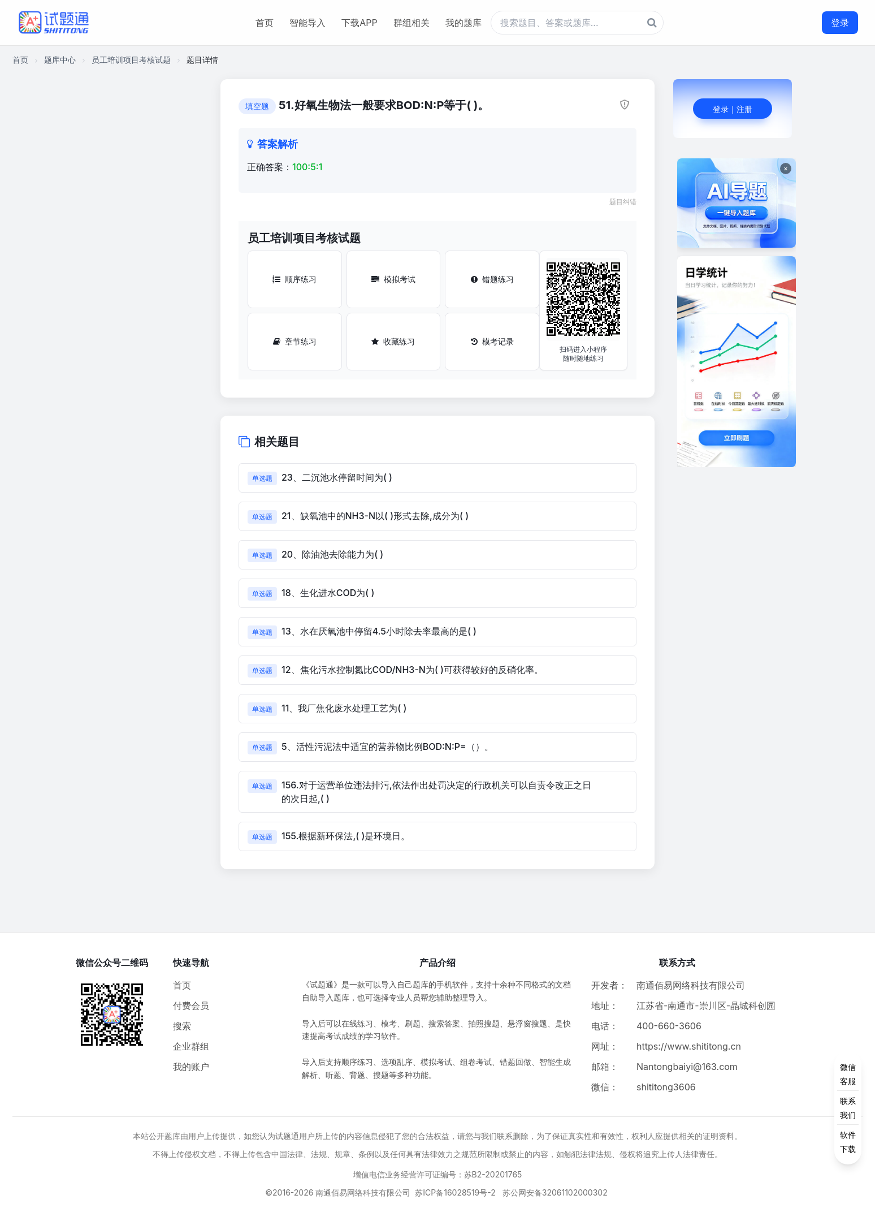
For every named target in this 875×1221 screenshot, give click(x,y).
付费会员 (191, 1005)
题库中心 (60, 59)
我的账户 (191, 1066)
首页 (264, 22)
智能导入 (307, 22)
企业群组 (191, 1046)
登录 (840, 22)
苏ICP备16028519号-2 (455, 1192)
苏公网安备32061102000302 (555, 1192)
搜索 (182, 1026)
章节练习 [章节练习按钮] (295, 341)
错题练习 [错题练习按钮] (492, 279)
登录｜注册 (732, 109)
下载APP (359, 22)
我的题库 (463, 22)
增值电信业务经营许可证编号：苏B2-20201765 (437, 1174)
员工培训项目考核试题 (131, 59)
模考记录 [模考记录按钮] (492, 341)
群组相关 (411, 22)
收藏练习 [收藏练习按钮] (393, 341)
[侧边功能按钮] (847, 1107)
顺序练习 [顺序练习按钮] (294, 279)
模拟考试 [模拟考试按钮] (393, 279)
